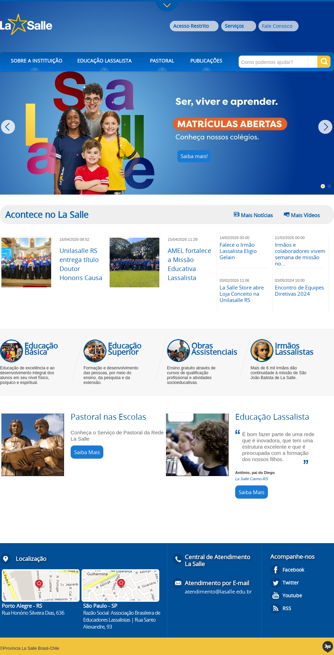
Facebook (293, 569)
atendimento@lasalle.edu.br (218, 591)
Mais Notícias (257, 215)
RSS (287, 608)
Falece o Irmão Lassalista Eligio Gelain (238, 251)
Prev (9, 127)
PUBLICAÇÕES (206, 60)
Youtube (292, 595)
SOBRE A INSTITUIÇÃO (36, 60)
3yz (328, 647)
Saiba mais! (194, 156)
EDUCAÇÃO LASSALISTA (104, 60)
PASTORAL (162, 60)
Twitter (291, 582)
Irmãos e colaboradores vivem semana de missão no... (300, 254)
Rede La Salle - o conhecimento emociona (55, 25)
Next (326, 127)
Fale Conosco (277, 26)
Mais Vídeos (305, 215)
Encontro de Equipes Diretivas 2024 (299, 290)
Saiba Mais (87, 452)
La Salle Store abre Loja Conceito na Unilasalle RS (242, 293)
